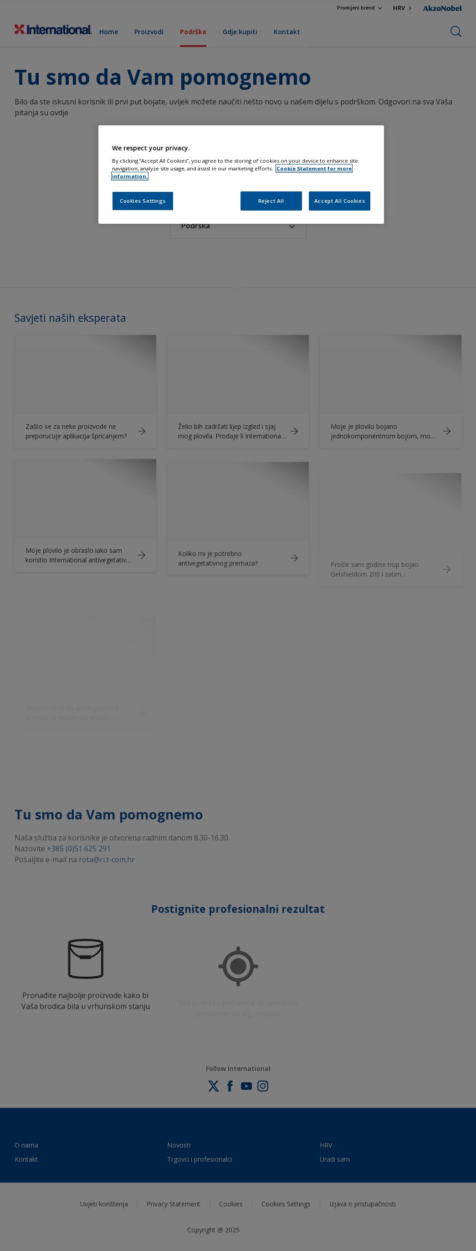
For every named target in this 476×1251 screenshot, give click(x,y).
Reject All (271, 200)
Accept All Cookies (339, 200)
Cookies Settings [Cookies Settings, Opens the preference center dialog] (143, 200)
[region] (241, 174)
